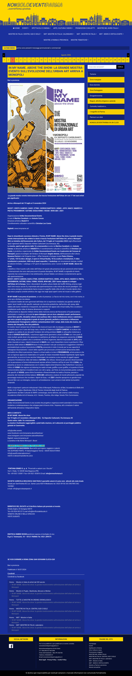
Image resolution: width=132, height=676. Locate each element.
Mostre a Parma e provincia (56, 40)
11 (45, 60)
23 (94, 60)
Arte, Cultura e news (95, 650)
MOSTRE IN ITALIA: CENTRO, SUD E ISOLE (102, 656)
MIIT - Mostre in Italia (95, 661)
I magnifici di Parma (97, 112)
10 (41, 60)
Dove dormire (95, 85)
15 (62, 60)
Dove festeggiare (96, 90)
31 (127, 60)
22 (90, 60)
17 (70, 60)
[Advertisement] (96, 8)
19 (78, 60)
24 (99, 60)
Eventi (91, 646)
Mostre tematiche (94, 667)
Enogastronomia (96, 96)
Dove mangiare (95, 80)
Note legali (42, 660)
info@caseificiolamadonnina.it (19, 453)
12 (49, 60)
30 (123, 60)
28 (115, 60)
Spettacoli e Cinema (95, 648)
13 (54, 60)
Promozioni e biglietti (85, 28)
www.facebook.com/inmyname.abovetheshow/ (25, 433)
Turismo (93, 74)
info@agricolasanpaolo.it (22, 489)
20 (82, 60)
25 (103, 60)
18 (74, 60)
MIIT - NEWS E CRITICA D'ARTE (99, 663)
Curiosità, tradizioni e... (98, 106)
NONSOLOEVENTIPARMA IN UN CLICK (104, 123)
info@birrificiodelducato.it (37, 511)
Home (16, 28)
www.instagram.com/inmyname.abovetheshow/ (26, 436)
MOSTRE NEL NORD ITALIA (97, 654)
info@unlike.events (15, 431)
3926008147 (49, 655)
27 (111, 60)
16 (66, 60)
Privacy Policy (51, 660)
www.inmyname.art (21, 228)
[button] (26, 28)
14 (58, 60)
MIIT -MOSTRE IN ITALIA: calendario (100, 658)
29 (119, 60)
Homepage (92, 643)
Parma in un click (96, 117)
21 (86, 60)
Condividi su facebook (16, 577)
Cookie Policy (62, 660)
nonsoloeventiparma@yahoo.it (48, 646)
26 (107, 60)
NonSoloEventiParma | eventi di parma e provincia (36, 6)
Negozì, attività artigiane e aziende (102, 101)
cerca (120, 67)
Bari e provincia (13, 80)
